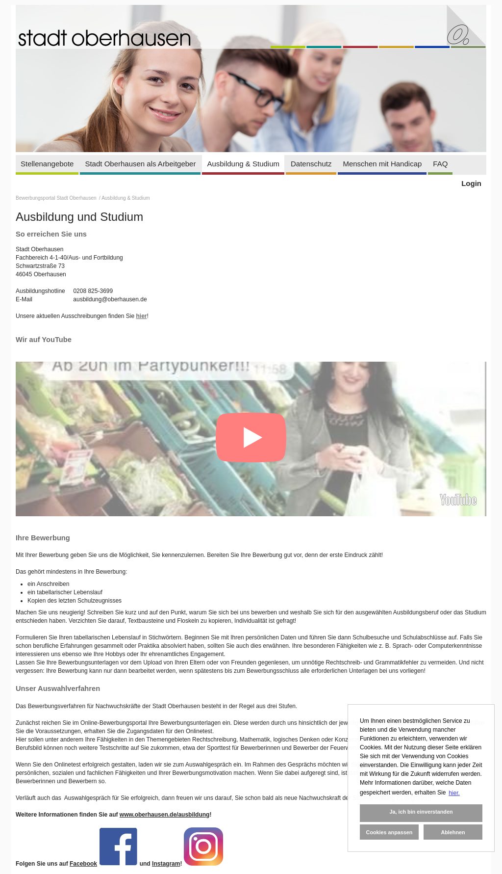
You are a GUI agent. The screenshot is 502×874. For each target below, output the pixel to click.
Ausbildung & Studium (243, 163)
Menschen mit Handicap (382, 163)
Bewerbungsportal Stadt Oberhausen (57, 198)
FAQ (440, 163)
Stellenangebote (47, 163)
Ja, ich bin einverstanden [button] (420, 812)
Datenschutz (311, 163)
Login (471, 183)
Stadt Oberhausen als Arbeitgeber (140, 163)
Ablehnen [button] (453, 832)
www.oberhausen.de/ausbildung (165, 814)
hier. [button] (454, 793)
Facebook (83, 863)
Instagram (166, 863)
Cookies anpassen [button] (389, 832)
